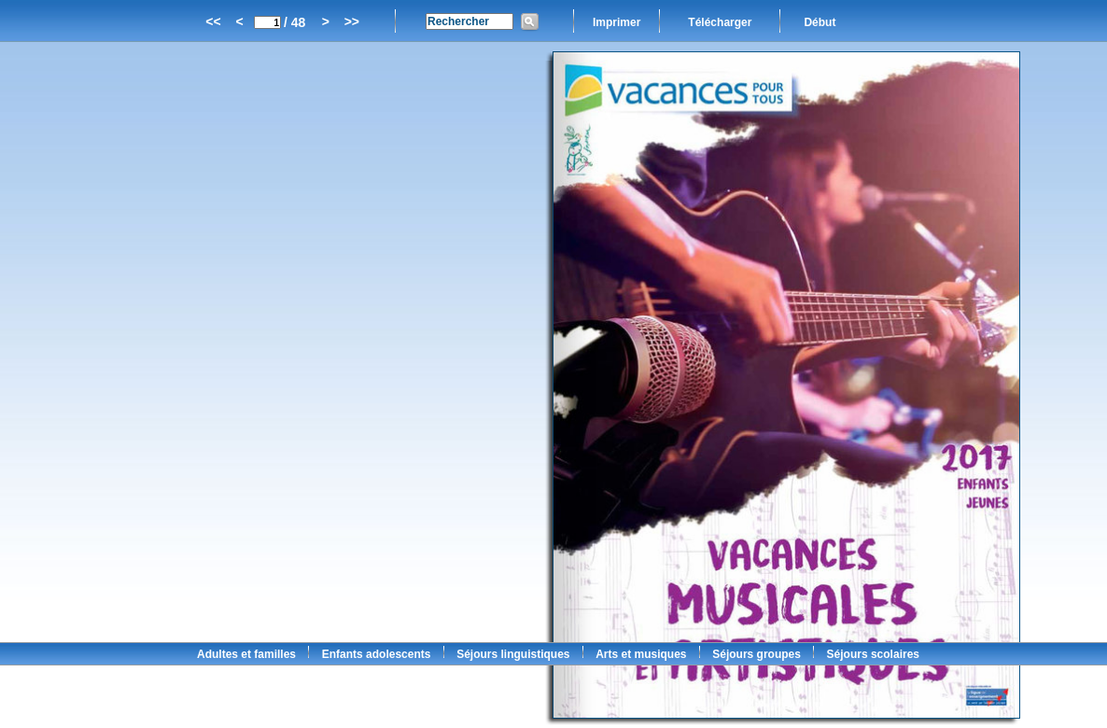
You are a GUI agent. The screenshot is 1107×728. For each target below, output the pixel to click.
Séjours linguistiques (512, 654)
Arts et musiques (641, 654)
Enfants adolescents (376, 654)
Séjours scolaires (873, 654)
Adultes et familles (246, 654)
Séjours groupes (756, 654)
